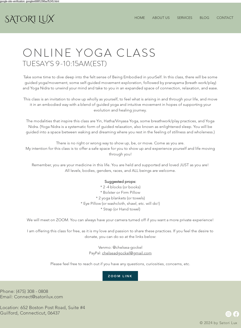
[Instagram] (228, 314)
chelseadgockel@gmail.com (127, 253)
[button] (184, 17)
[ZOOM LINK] (120, 276)
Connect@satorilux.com (38, 297)
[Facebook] (236, 314)
